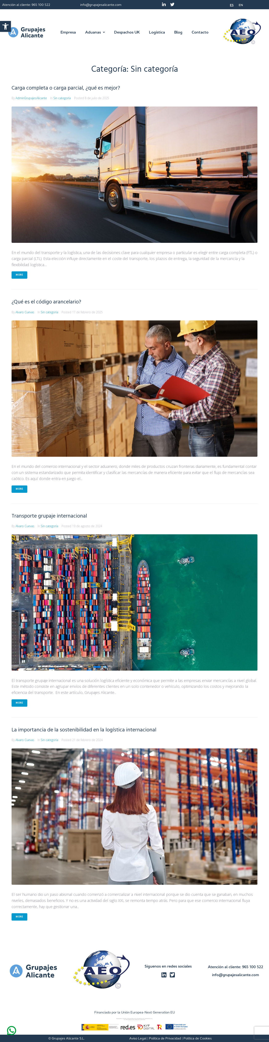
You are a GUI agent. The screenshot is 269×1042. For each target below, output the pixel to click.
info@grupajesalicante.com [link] (100, 4)
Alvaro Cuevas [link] (25, 312)
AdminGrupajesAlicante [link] (31, 98)
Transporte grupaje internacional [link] (53, 516)
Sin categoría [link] (62, 98)
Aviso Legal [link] (137, 1038)
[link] (5, 26)
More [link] (19, 275)
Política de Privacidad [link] (165, 1038)
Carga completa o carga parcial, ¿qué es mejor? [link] (70, 88)
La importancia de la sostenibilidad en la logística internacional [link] (89, 730)
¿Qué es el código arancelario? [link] (50, 302)
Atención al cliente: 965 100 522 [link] (26, 4)
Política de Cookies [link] (197, 1038)
